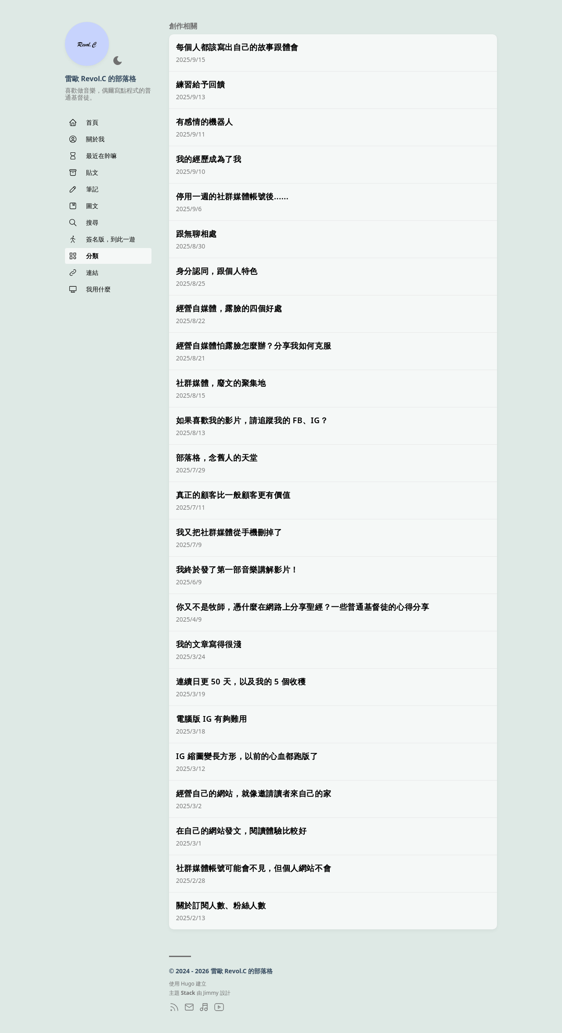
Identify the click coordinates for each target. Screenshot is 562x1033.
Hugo (188, 983)
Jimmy (211, 993)
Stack (188, 993)
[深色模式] (117, 60)
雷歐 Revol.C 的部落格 (100, 78)
